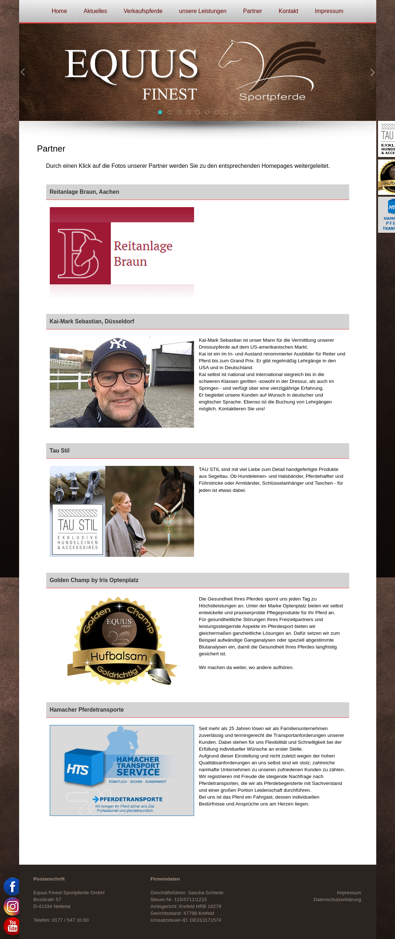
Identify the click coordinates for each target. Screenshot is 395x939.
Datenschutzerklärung (337, 899)
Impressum (329, 11)
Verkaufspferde (143, 11)
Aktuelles (95, 11)
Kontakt (288, 11)
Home (59, 11)
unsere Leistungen (203, 11)
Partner (252, 11)
